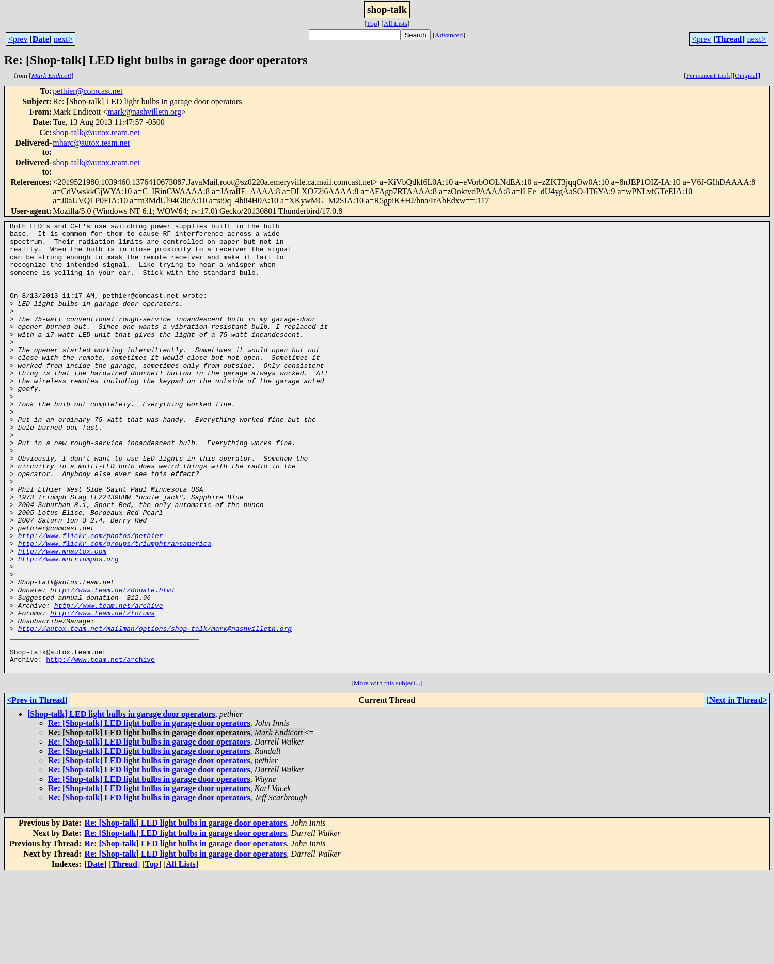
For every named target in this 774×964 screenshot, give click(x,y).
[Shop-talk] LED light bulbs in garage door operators (121, 803)
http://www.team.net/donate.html (112, 664)
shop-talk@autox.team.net (96, 132)
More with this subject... (387, 773)
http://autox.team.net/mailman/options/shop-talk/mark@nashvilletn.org (155, 710)
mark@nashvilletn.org (144, 111)
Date (41, 39)
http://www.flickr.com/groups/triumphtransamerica (114, 608)
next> (63, 39)
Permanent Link (708, 76)
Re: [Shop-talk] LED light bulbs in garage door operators (149, 813)
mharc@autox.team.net (91, 142)
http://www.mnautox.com (62, 617)
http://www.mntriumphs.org (68, 626)
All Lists (395, 23)
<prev (17, 39)
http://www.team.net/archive (108, 682)
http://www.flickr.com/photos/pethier (90, 599)
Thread (729, 39)
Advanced (449, 35)
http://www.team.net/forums (102, 692)
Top (372, 23)
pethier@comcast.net (87, 91)
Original (746, 76)
